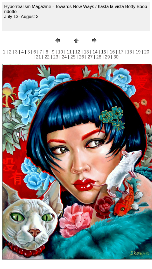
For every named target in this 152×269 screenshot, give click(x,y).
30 (115, 57)
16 (112, 52)
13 (86, 52)
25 (72, 57)
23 (55, 57)
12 (77, 52)
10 (60, 52)
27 (90, 57)
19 (138, 52)
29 (107, 57)
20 (146, 52)
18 (129, 52)
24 (64, 57)
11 (69, 52)
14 (95, 52)
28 (98, 57)
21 (38, 57)
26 (81, 57)
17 (121, 52)
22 (46, 57)
